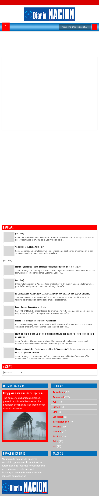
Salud (55, 441)
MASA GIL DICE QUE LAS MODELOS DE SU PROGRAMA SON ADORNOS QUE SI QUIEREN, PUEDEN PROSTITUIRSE (54, 335)
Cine (55, 411)
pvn (54, 446)
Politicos (57, 436)
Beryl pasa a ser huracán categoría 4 (22, 393)
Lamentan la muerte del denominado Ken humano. (35, 320)
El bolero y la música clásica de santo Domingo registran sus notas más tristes (48, 266)
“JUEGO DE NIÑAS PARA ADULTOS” (29, 246)
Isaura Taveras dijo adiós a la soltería (30, 307)
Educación (58, 416)
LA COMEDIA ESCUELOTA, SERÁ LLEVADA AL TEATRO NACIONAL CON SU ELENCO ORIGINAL (52, 293)
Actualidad (58, 397)
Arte (55, 402)
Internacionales (61, 421)
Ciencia (56, 407)
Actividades (59, 392)
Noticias (57, 426)
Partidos (57, 431)
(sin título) (19, 233)
